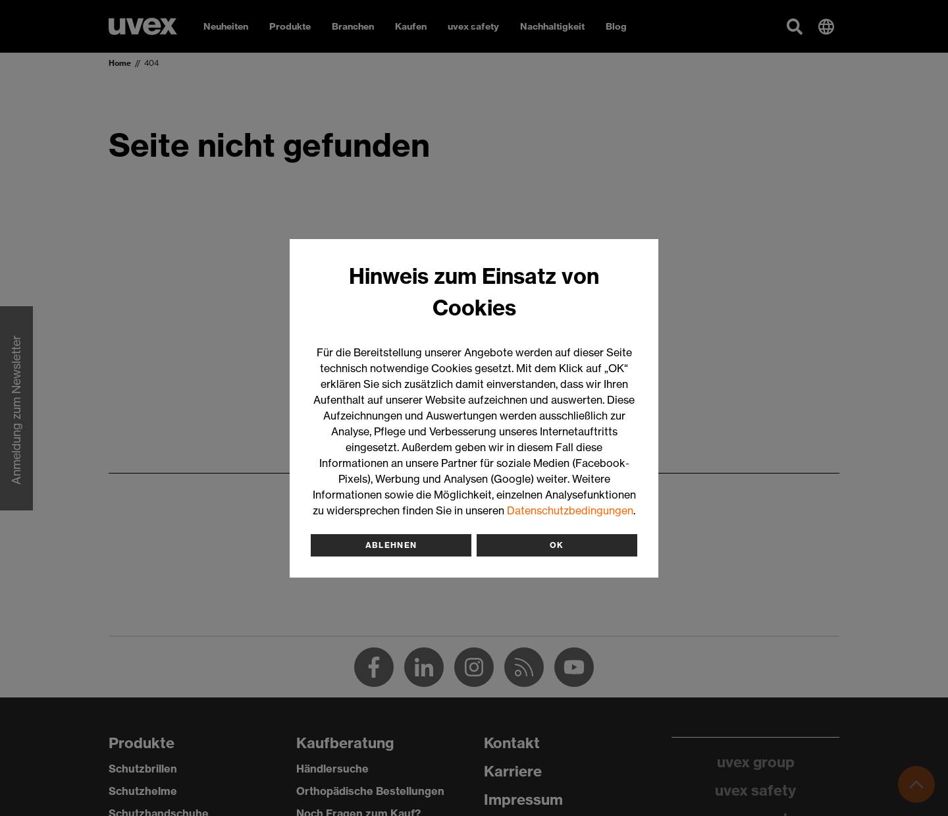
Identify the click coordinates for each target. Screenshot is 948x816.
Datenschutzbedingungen (570, 510)
